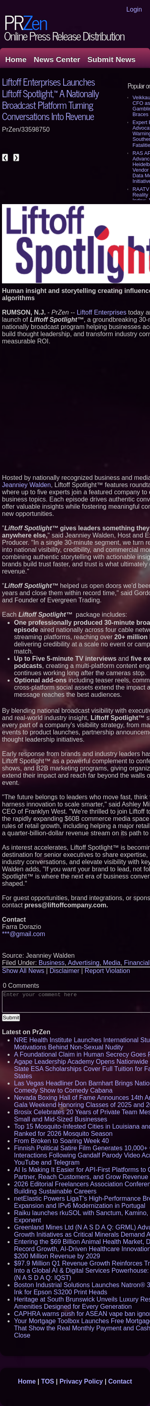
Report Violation (107, 970)
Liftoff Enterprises (101, 312)
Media (112, 962)
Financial (137, 962)
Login (134, 9)
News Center (57, 59)
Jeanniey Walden (26, 484)
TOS (47, 1381)
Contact (120, 1381)
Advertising (84, 962)
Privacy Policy (81, 1381)
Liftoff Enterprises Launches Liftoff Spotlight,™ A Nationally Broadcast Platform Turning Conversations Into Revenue (50, 99)
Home (15, 59)
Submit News (112, 59)
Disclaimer (65, 970)
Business (52, 962)
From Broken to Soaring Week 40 (61, 1140)
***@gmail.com (23, 934)
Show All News (23, 970)
